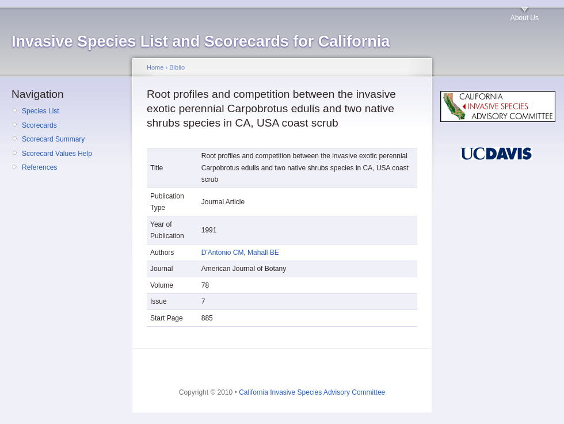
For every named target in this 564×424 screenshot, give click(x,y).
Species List (40, 111)
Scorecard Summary (53, 139)
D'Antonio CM (222, 253)
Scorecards (39, 125)
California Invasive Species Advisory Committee (312, 392)
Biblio (177, 67)
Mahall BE (263, 253)
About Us (524, 18)
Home (155, 67)
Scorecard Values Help (57, 154)
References (39, 167)
